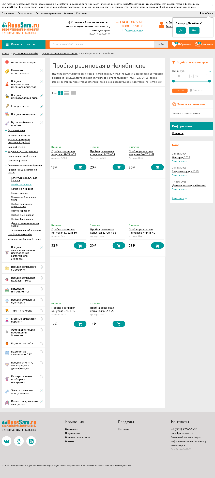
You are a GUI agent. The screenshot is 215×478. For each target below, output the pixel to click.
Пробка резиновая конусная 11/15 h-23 (63, 152)
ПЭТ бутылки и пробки (20, 234)
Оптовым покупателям (48, 13)
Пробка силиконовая (22, 214)
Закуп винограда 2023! (185, 171)
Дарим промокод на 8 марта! (189, 185)
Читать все (178, 198)
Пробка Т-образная (22, 219)
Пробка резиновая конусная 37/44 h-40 (142, 231)
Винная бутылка (16, 146)
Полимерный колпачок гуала (23, 198)
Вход (171, 22)
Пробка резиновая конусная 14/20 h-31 (141, 152)
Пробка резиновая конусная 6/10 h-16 (63, 309)
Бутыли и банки (16, 130)
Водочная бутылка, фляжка (23, 151)
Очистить (198, 90)
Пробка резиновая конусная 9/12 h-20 (102, 309)
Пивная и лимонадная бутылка (25, 165)
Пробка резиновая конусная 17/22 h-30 (64, 231)
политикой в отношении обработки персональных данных (61, 7)
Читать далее (179, 161)
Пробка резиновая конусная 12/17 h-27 (102, 152)
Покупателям (25, 13)
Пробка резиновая (21, 184)
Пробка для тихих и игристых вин (21, 205)
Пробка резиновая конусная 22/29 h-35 (103, 231)
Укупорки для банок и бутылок (24, 238)
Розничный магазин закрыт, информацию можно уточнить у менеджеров (88, 26)
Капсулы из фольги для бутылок (24, 179)
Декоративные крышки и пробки (25, 224)
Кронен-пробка (19, 192)
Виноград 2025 (181, 157)
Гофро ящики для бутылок (22, 155)
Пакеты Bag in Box (17, 160)
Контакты (81, 13)
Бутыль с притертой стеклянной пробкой (19, 141)
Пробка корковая (20, 210)
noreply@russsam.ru (182, 433)
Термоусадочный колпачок (26, 230)
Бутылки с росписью (19, 134)
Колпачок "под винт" (22, 188)
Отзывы (68, 13)
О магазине (8, 13)
